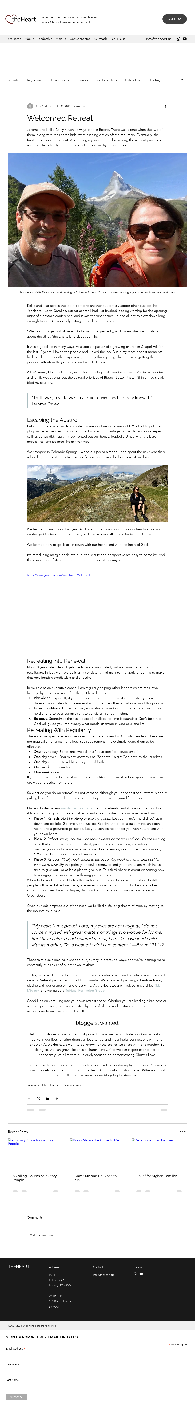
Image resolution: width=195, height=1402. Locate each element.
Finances (82, 80)
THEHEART (19, 1266)
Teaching (155, 80)
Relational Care (133, 80)
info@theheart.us (103, 1274)
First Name (12, 1364)
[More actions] (165, 106)
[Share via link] (57, 1098)
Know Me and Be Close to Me (96, 1178)
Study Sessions (34, 80)
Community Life (60, 80)
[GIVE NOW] (174, 19)
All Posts (13, 80)
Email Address (15, 1348)
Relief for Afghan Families (157, 1176)
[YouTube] (184, 39)
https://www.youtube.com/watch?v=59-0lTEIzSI (58, 575)
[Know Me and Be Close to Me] (97, 1153)
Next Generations (106, 80)
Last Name (12, 1379)
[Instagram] (178, 39)
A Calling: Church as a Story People (35, 1178)
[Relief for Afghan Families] (159, 1153)
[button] (182, 80)
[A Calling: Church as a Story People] (35, 1153)
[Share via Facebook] (29, 1098)
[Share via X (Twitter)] (38, 1098)
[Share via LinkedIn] (47, 1098)
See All (183, 1131)
